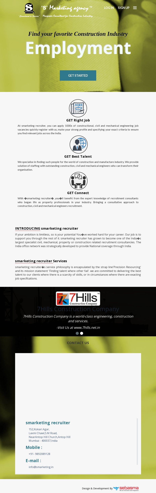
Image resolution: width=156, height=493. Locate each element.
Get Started (78, 75)
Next (134, 306)
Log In (109, 8)
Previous (22, 306)
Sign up (123, 8)
